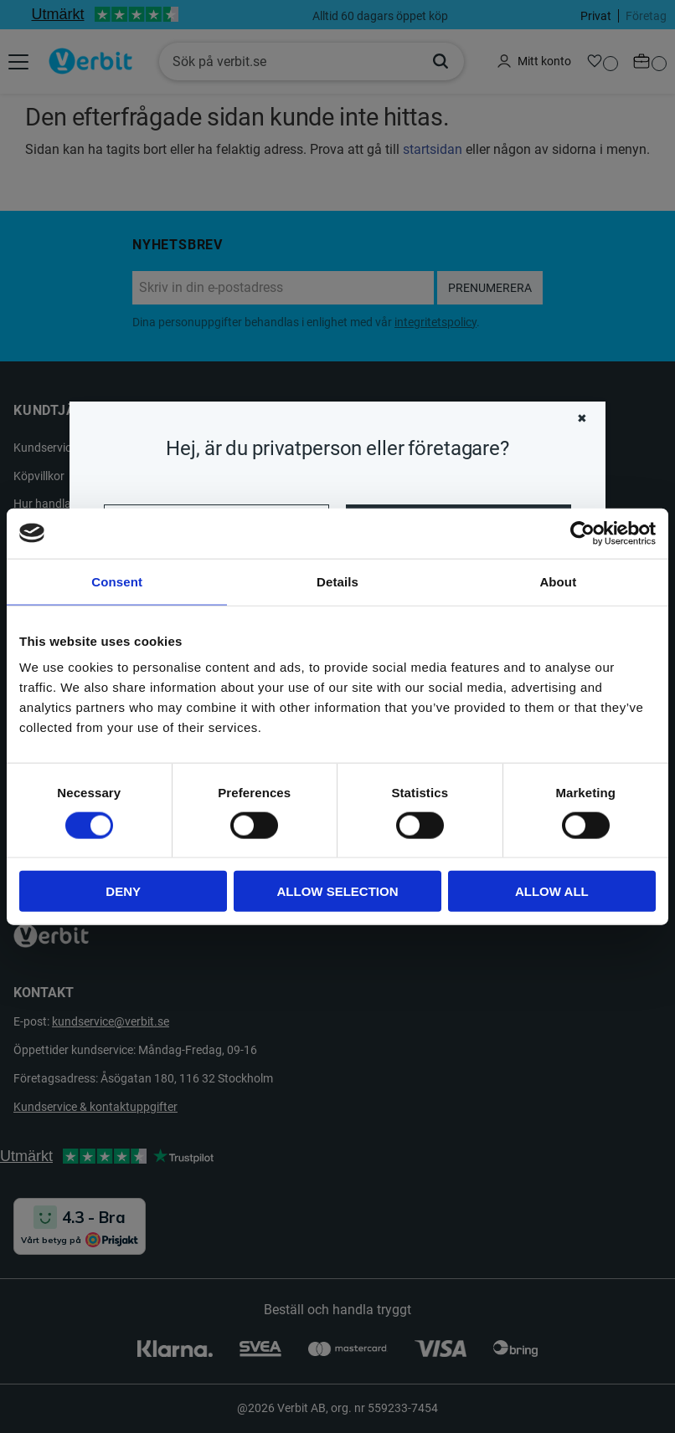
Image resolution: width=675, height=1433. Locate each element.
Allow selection (338, 891)
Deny (123, 891)
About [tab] (557, 581)
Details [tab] (337, 581)
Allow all (552, 891)
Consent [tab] (116, 581)
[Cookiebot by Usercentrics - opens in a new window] (582, 532)
